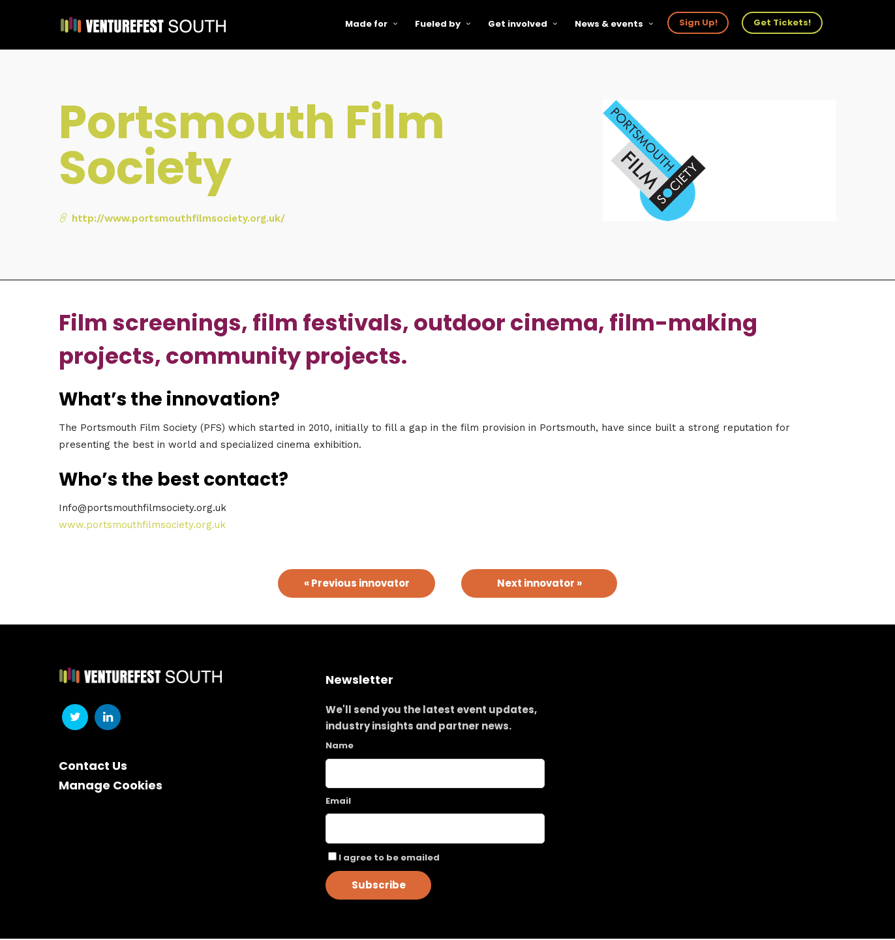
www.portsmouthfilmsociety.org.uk (142, 526)
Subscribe (379, 886)
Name (340, 747)
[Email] (435, 830)
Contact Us (93, 767)
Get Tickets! (783, 22)
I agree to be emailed (389, 859)
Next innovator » (539, 584)
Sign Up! (699, 22)
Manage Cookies (110, 786)
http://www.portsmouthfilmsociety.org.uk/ (172, 220)
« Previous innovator (357, 584)
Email (338, 802)
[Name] (435, 774)
